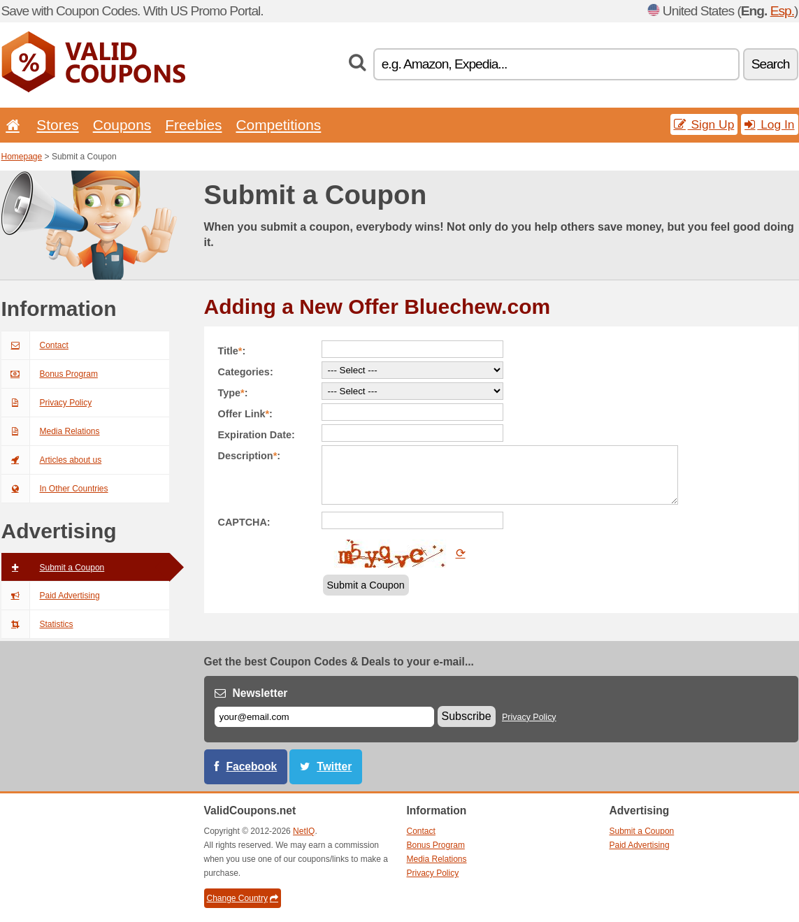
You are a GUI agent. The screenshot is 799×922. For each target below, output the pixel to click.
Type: (233, 392)
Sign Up (704, 124)
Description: (249, 455)
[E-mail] (324, 717)
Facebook (252, 766)
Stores (57, 125)
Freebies (193, 125)
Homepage (22, 156)
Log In (769, 124)
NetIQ (304, 831)
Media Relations (50, 431)
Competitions (278, 125)
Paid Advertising (50, 596)
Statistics (37, 624)
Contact (35, 345)
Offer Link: (245, 413)
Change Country (242, 898)
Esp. (782, 10)
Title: (232, 350)
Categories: (245, 371)
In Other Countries (54, 489)
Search (770, 64)
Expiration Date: (256, 434)
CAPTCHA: (244, 522)
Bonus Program (49, 374)
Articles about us (51, 460)
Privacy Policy (46, 403)
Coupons (122, 125)
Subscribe (466, 716)
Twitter (334, 766)
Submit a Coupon (53, 568)
